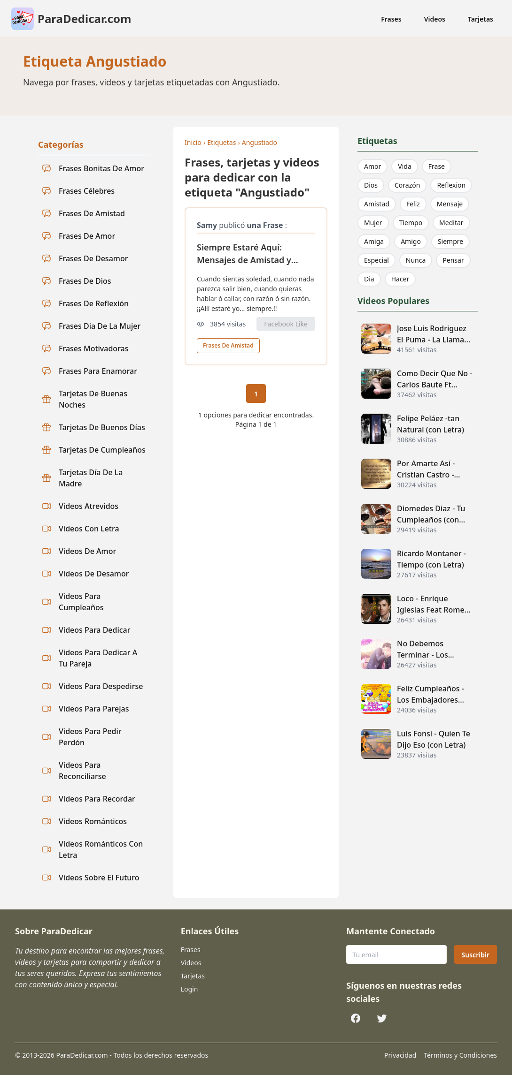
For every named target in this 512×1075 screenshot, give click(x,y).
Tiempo (410, 222)
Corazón (407, 185)
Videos (434, 19)
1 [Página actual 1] (256, 393)
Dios (371, 185)
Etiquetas (221, 142)
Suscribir (475, 954)
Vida (404, 166)
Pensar (453, 260)
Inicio (193, 142)
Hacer (400, 278)
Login (189, 988)
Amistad (376, 203)
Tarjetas (480, 19)
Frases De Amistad (228, 345)
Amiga (374, 241)
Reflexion (451, 185)
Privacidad (400, 1055)
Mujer (373, 222)
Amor (372, 166)
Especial (376, 260)
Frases (391, 19)
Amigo (411, 241)
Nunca (416, 260)
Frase (436, 166)
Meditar (451, 222)
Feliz (413, 203)
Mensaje (450, 203)
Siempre (450, 241)
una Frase (265, 225)
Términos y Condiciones (460, 1055)
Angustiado (259, 142)
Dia (369, 278)
